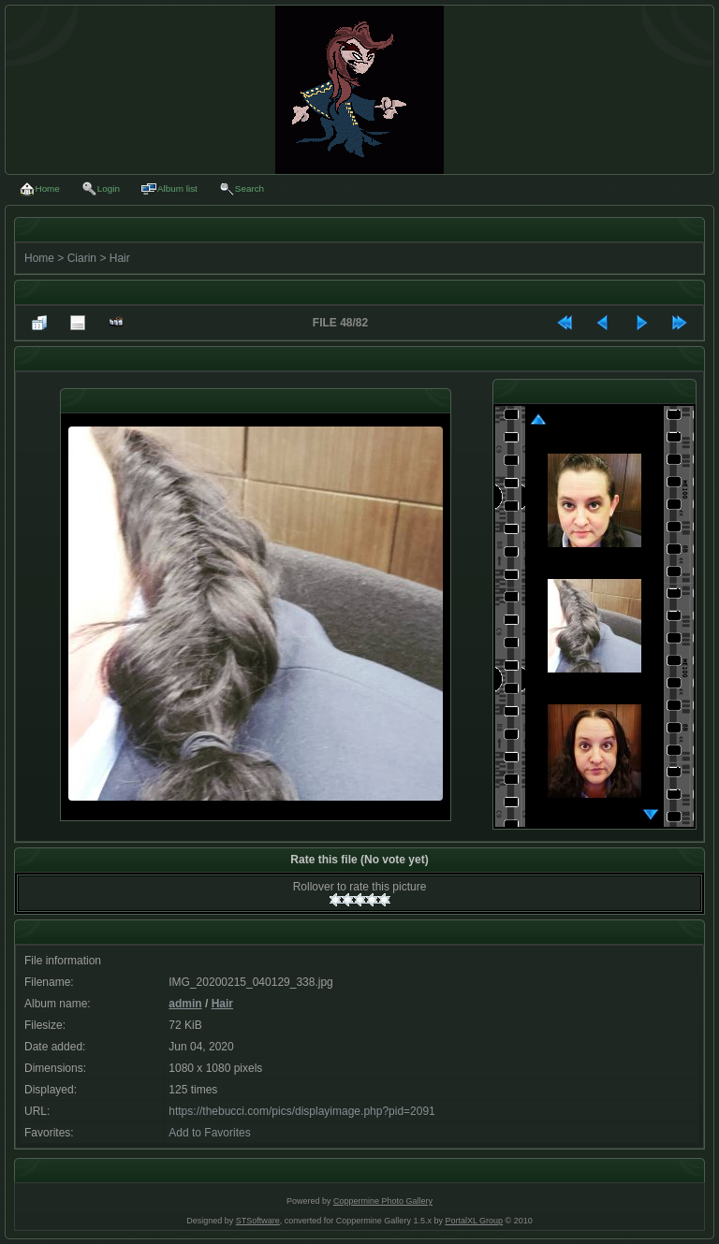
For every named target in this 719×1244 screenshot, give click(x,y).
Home (39, 258)
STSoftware (258, 1220)
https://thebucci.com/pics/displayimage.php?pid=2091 (302, 1111)
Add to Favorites (209, 1132)
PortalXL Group (474, 1220)
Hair (120, 258)
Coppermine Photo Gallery (383, 1201)
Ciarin (81, 258)
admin (185, 1003)
